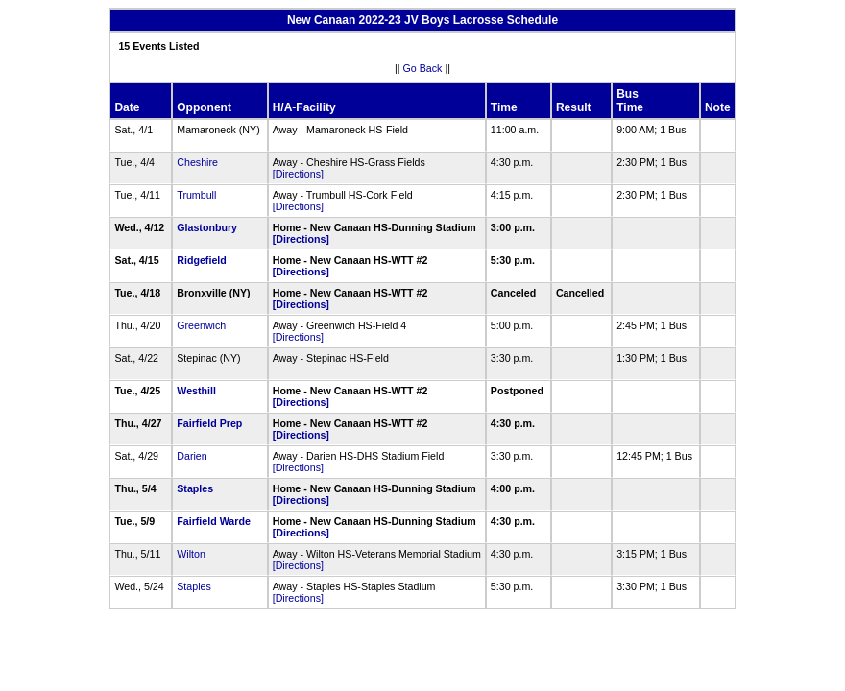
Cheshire (197, 162)
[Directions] (298, 173)
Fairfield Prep (209, 423)
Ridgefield (202, 260)
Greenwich (201, 325)
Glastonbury (207, 227)
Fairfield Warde (214, 521)
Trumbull (196, 195)
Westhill (196, 390)
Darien (191, 456)
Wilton (191, 554)
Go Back (423, 68)
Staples (195, 488)
